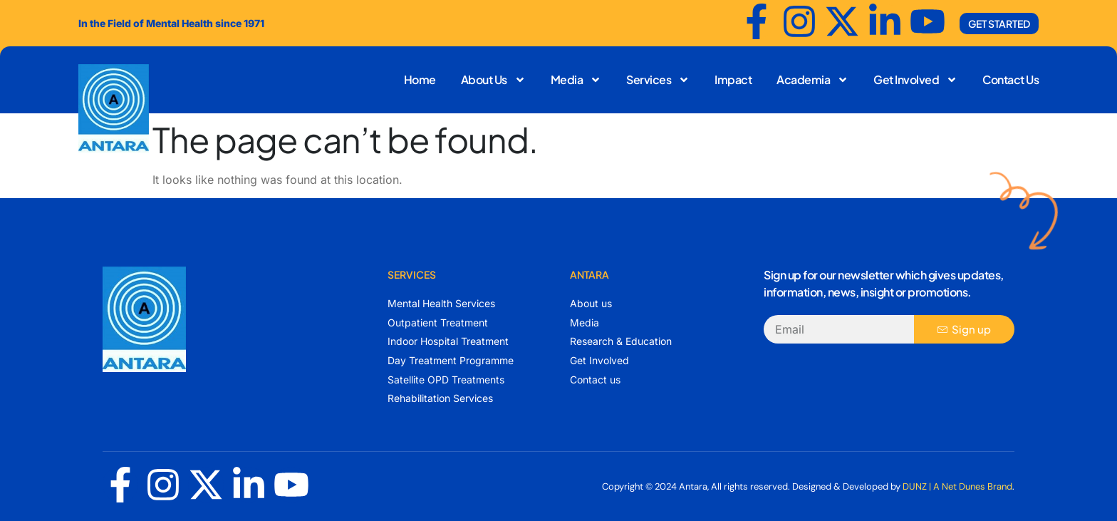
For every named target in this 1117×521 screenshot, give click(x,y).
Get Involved (915, 80)
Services (658, 80)
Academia (812, 80)
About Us (493, 80)
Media (576, 80)
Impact (733, 79)
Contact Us (1010, 79)
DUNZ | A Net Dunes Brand (957, 486)
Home (420, 79)
